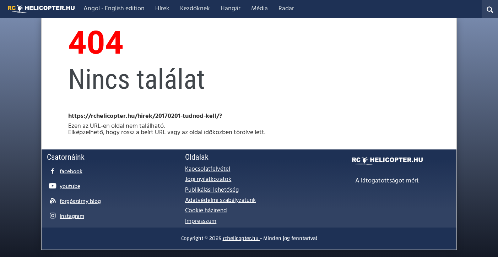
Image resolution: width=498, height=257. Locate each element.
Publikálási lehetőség (212, 190)
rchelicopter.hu (241, 238)
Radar (286, 9)
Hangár (230, 9)
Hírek (162, 9)
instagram (72, 216)
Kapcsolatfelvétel (207, 169)
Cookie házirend (206, 210)
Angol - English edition (114, 9)
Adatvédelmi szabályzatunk (220, 200)
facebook (71, 171)
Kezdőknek (195, 9)
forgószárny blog (80, 201)
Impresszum (200, 221)
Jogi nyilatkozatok (208, 179)
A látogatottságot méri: (387, 181)
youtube (70, 186)
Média (259, 9)
